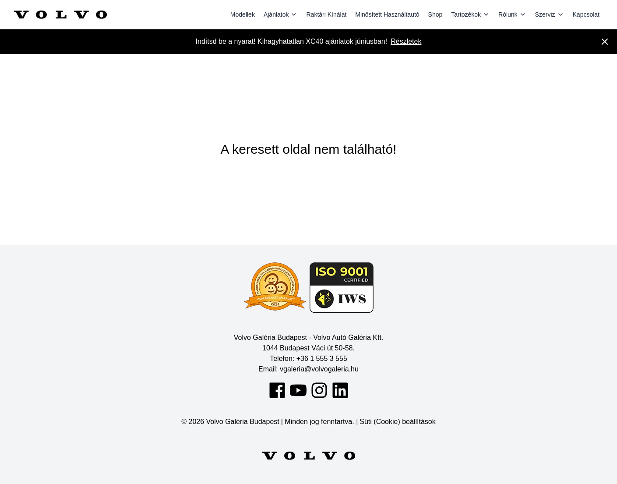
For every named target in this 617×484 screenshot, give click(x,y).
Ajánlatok (281, 14)
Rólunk (512, 14)
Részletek (406, 41)
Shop (435, 14)
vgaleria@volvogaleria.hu (319, 369)
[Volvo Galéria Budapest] (60, 14)
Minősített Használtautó (387, 14)
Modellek (242, 14)
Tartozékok (470, 14)
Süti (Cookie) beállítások (397, 421)
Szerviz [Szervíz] (549, 14)
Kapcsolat (586, 14)
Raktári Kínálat (326, 14)
